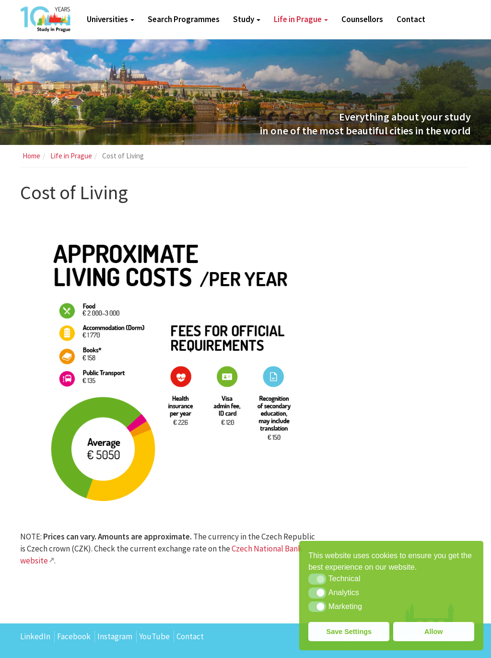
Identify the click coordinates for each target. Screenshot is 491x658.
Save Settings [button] (349, 631)
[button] (317, 579)
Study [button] (246, 19)
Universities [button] (110, 19)
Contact (411, 19)
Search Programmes (184, 19)
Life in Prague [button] (301, 19)
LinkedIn (35, 636)
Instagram (114, 636)
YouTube (154, 636)
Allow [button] (433, 631)
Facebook (74, 636)
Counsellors (362, 19)
